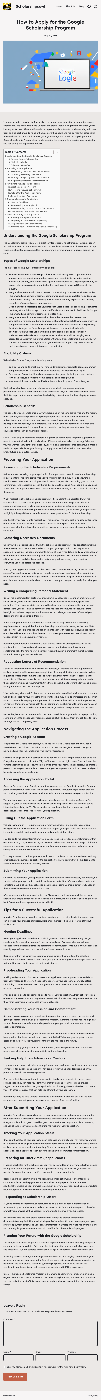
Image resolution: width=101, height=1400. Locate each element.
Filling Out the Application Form (26, 193)
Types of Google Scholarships (24, 159)
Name (7, 1352)
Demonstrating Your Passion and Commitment (32, 208)
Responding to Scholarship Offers (26, 224)
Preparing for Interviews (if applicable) (29, 220)
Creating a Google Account (23, 187)
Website (71, 1352)
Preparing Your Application (19, 168)
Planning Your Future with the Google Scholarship (34, 227)
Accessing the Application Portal (26, 190)
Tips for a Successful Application (22, 199)
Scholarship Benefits (20, 165)
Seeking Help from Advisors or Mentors (29, 211)
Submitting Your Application (24, 196)
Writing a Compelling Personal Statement (30, 177)
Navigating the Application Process (23, 184)
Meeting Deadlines (19, 202)
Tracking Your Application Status (26, 217)
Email (39, 1352)
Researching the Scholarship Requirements (30, 171)
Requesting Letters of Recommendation (29, 180)
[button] (54, 152)
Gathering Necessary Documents (26, 174)
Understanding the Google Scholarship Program (29, 156)
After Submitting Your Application (23, 214)
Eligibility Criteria (19, 162)
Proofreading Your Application (25, 205)
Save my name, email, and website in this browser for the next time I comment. (46, 1366)
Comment (9, 1319)
